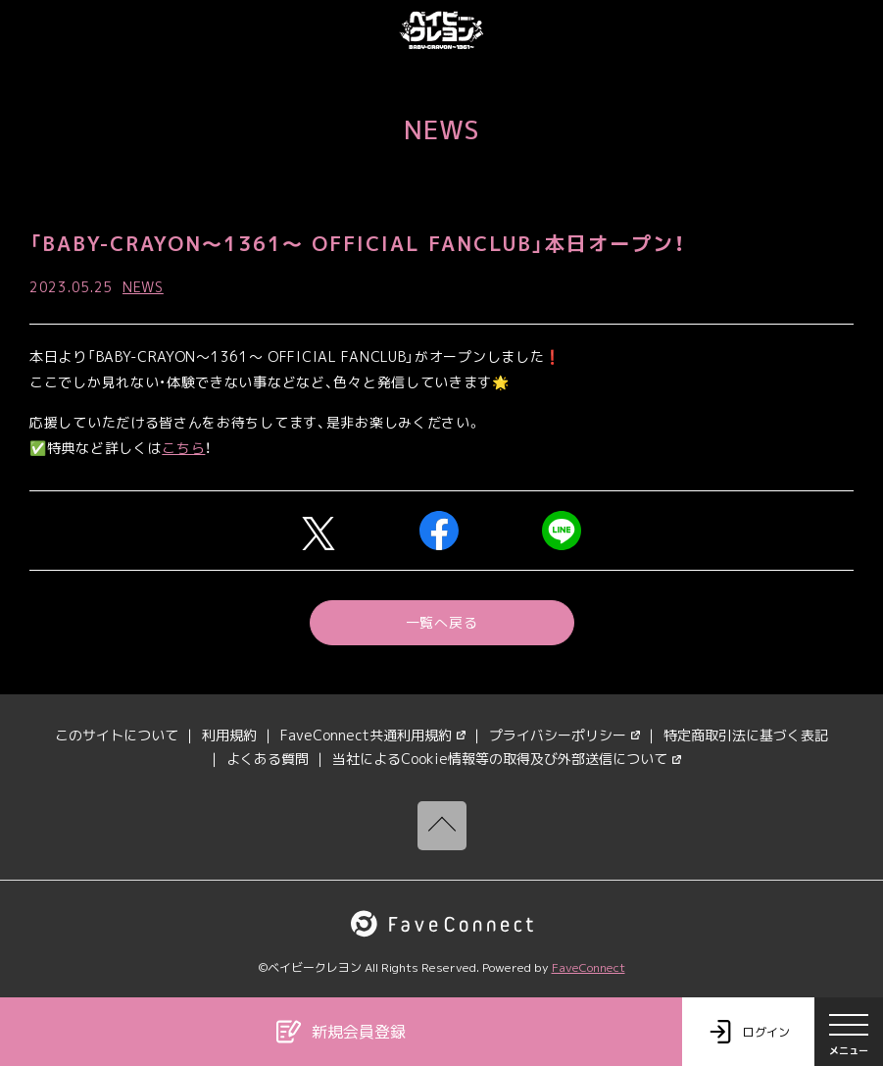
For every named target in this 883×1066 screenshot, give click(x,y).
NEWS (143, 287)
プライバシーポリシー (564, 735)
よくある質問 (267, 758)
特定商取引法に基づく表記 (745, 735)
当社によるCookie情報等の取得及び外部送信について (506, 758)
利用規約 (229, 735)
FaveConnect (588, 967)
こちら (183, 447)
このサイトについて (116, 735)
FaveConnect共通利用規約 (373, 735)
